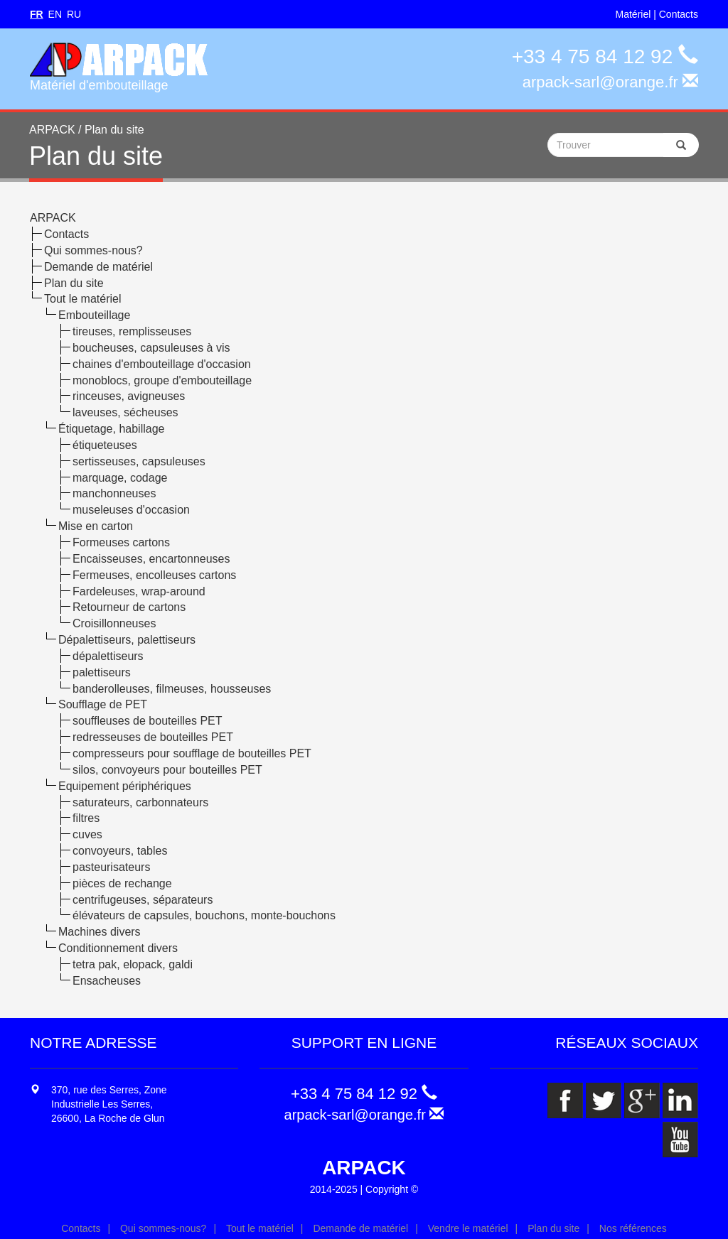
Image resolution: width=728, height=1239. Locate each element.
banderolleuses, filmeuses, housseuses (172, 689)
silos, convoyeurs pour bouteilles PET (167, 770)
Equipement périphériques (124, 786)
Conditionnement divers (118, 948)
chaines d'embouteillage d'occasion (162, 364)
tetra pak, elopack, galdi (133, 964)
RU (74, 14)
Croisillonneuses (114, 623)
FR (36, 14)
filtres (86, 818)
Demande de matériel (98, 267)
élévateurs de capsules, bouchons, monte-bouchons (204, 915)
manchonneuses (114, 493)
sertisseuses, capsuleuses (139, 461)
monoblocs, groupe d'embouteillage (162, 380)
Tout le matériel (83, 299)
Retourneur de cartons (129, 607)
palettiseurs (102, 672)
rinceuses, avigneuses (129, 396)
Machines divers (99, 932)
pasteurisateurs (111, 867)
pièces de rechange (122, 883)
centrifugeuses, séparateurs (143, 900)
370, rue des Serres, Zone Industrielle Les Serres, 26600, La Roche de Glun (109, 1104)
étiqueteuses (105, 445)
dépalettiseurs (108, 656)
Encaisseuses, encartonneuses (151, 559)
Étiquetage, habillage (111, 429)
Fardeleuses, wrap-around (139, 591)
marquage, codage (120, 478)
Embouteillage (94, 315)
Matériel (633, 14)
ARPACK (53, 218)
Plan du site (74, 283)
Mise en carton (95, 526)
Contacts (678, 14)
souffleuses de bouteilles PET (148, 721)
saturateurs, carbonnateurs (140, 802)
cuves (87, 834)
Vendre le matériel (468, 1228)
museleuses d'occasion (131, 510)
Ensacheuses (107, 981)
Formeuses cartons (121, 542)
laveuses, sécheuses (125, 412)
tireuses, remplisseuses (132, 331)
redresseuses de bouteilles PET (153, 737)
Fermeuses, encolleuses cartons (154, 575)
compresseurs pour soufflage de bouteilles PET (192, 753)
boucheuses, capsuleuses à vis (151, 348)
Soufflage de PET (102, 704)
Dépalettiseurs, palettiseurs (127, 640)
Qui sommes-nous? (93, 250)
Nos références (633, 1228)
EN (55, 14)
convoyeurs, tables (120, 851)
